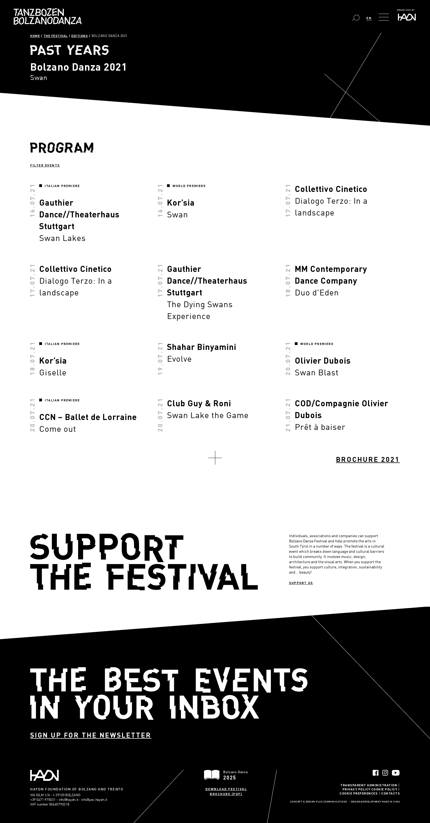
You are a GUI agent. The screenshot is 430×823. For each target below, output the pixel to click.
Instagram (385, 773)
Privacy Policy (356, 789)
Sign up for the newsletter (90, 735)
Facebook (375, 773)
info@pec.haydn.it (94, 799)
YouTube (396, 773)
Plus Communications (331, 802)
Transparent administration (368, 785)
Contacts (390, 793)
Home (35, 36)
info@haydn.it (68, 799)
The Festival (56, 36)
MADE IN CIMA (391, 802)
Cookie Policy (384, 789)
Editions (79, 36)
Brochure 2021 (368, 459)
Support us (301, 583)
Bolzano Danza (48, 16)
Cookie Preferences (359, 793)
